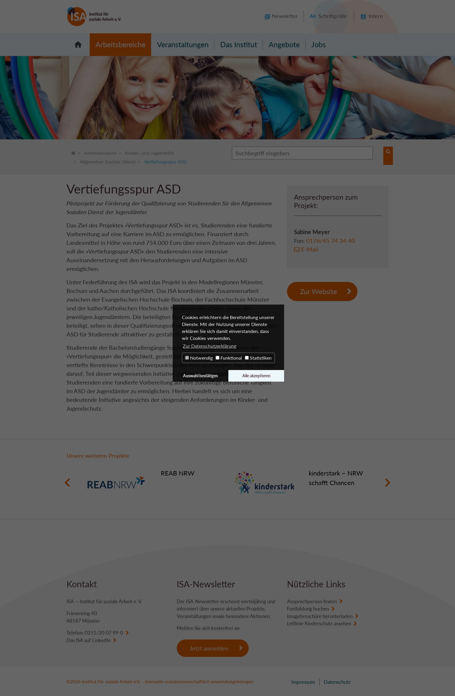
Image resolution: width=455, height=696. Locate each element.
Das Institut (238, 44)
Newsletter (285, 16)
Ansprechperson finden (312, 601)
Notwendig (199, 357)
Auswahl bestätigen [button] (200, 375)
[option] (154, 482)
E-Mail (309, 249)
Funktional (229, 357)
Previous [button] (67, 482)
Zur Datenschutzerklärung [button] (209, 346)
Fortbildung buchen (308, 609)
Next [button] (387, 482)
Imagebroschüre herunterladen (320, 616)
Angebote (284, 44)
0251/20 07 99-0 (104, 633)
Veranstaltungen (183, 44)
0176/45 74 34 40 (330, 240)
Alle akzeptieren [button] (256, 375)
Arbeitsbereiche (120, 44)
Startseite (78, 44)
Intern (376, 16)
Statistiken (258, 357)
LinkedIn (101, 640)
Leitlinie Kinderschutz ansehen (319, 623)
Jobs (318, 44)
